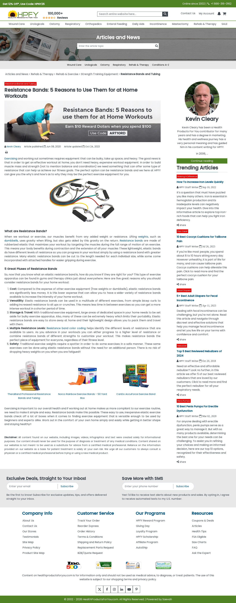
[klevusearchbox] (165, 14)
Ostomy (54, 24)
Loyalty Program (146, 531)
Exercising (10, 158)
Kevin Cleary (14, 146)
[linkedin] (122, 589)
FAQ (194, 547)
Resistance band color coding (66, 328)
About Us (28, 520)
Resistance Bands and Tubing (20, 83)
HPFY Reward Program (150, 520)
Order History (86, 531)
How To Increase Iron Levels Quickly (200, 182)
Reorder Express (88, 526)
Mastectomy (180, 24)
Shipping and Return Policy (95, 542)
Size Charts (199, 542)
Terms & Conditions (90, 537)
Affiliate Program (147, 542)
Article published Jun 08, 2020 (42, 146)
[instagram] (113, 589)
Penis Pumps (183, 400)
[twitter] (95, 589)
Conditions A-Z (160, 64)
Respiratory (72, 24)
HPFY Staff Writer (189, 187)
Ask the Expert (201, 553)
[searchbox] (132, 14)
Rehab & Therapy (205, 24)
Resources (202, 513)
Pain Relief (182, 231)
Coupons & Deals (203, 520)
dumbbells (11, 240)
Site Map (28, 542)
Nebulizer (181, 345)
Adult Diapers (184, 290)
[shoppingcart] (224, 13)
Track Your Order (89, 520)
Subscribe (67, 486)
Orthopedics (93, 24)
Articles (197, 526)
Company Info (37, 513)
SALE (224, 24)
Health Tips (199, 531)
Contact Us (188, 13)
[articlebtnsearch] (118, 51)
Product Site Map (33, 553)
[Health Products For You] (23, 14)
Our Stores (29, 531)
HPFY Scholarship (147, 537)
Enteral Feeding (117, 24)
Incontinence (158, 24)
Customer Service (95, 513)
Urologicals (37, 24)
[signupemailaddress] (32, 486)
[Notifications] (219, 13)
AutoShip (142, 547)
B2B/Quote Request (90, 553)
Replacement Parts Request (96, 547)
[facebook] (104, 589)
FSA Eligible (199, 537)
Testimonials (30, 537)
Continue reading (202, 161)
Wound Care (17, 24)
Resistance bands (131, 240)
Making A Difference (187, 176)
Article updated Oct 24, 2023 (82, 146)
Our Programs (150, 513)
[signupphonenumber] (148, 486)
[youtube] (131, 589)
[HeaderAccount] (206, 13)
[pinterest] (140, 589)
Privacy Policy (31, 547)
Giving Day (143, 526)
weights (143, 237)
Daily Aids (138, 24)
